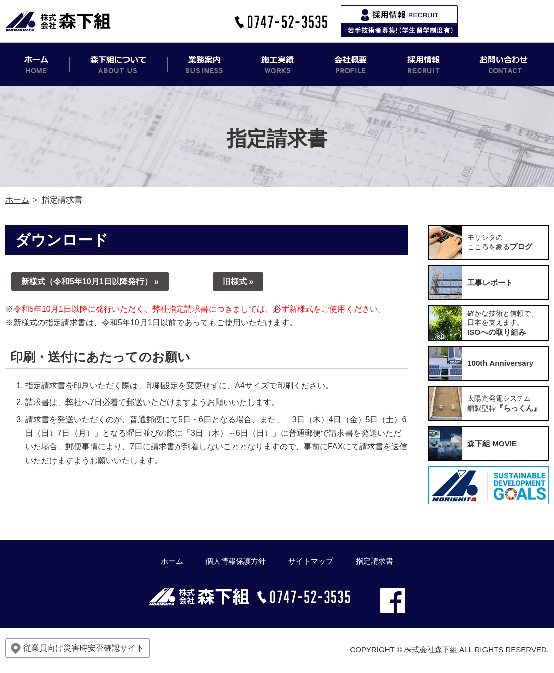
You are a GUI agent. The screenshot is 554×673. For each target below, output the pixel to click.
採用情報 (423, 64)
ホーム (37, 64)
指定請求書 (374, 561)
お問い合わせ (504, 64)
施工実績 (277, 64)
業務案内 (204, 64)
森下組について (119, 64)
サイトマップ (310, 561)
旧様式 (235, 281)
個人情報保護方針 (235, 561)
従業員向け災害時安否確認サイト (77, 648)
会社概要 (350, 64)
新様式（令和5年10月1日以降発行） (86, 281)
